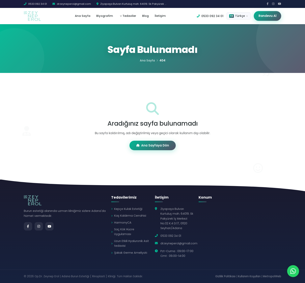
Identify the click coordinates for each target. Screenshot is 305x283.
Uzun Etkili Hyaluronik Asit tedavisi (131, 243)
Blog (145, 16)
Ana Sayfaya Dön (152, 145)
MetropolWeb (272, 276)
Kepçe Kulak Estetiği (128, 209)
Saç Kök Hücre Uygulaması (124, 231)
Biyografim (104, 16)
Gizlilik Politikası (225, 276)
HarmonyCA (122, 223)
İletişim (160, 16)
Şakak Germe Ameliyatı (130, 253)
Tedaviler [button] (129, 16)
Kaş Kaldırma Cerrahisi (130, 216)
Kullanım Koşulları (249, 276)
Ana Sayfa (82, 16)
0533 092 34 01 (210, 16)
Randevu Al (267, 16)
